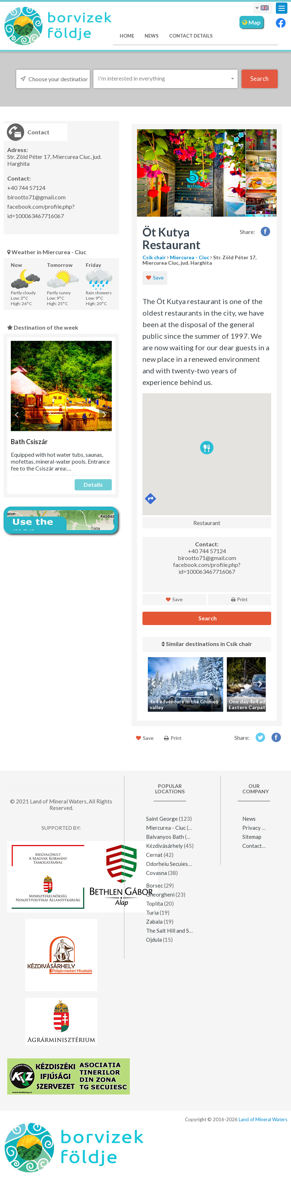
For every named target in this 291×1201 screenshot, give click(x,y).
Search (207, 618)
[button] (165, 78)
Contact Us (255, 845)
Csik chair (154, 257)
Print (239, 599)
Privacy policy (259, 827)
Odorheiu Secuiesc (168, 863)
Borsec (154, 885)
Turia (152, 912)
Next (105, 414)
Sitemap (251, 836)
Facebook (265, 231)
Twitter (260, 737)
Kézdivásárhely (164, 845)
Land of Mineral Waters (263, 1119)
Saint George (162, 818)
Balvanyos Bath (165, 836)
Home (127, 36)
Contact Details (191, 36)
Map (251, 22)
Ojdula (154, 939)
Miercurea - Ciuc (189, 257)
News (152, 36)
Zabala (154, 921)
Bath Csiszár (29, 442)
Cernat (154, 854)
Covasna (156, 873)
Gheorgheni (160, 894)
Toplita (154, 903)
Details (93, 484)
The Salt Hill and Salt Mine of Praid (187, 930)
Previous (17, 414)
